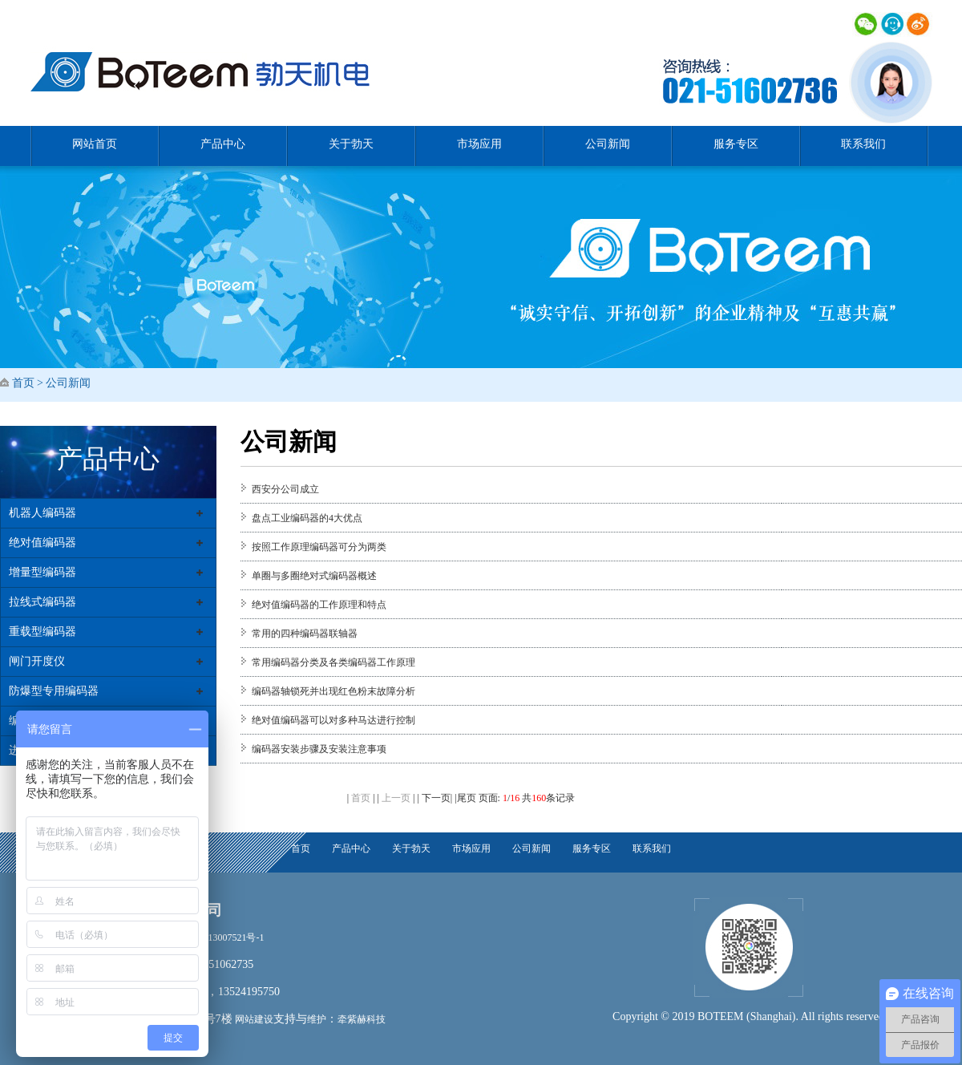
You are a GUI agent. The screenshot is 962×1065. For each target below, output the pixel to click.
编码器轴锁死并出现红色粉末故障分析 (333, 691)
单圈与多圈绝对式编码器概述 (314, 575)
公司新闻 (607, 144)
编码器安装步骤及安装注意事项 (319, 749)
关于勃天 (351, 144)
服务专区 (735, 144)
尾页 (466, 798)
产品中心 (222, 144)
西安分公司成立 (285, 489)
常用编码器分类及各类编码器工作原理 (333, 662)
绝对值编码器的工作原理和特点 (319, 604)
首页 (23, 383)
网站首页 (94, 144)
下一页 (436, 798)
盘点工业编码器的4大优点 (307, 518)
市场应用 (479, 144)
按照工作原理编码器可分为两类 (319, 547)
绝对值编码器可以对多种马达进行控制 (333, 720)
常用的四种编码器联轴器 (305, 633)
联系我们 (863, 144)
